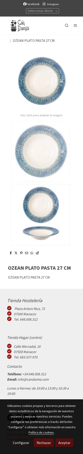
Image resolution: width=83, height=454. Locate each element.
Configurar (21, 442)
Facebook (32, 4)
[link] (17, 25)
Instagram (53, 4)
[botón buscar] (67, 25)
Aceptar (64, 442)
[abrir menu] (75, 25)
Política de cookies (41, 432)
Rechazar (44, 442)
